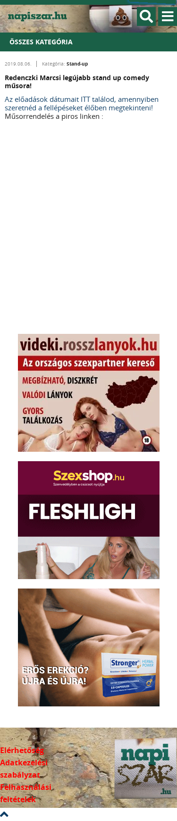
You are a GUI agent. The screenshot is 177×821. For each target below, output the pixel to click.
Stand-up (77, 63)
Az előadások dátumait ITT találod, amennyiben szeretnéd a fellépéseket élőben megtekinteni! (82, 103)
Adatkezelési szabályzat (24, 768)
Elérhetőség (22, 750)
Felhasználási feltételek (25, 793)
